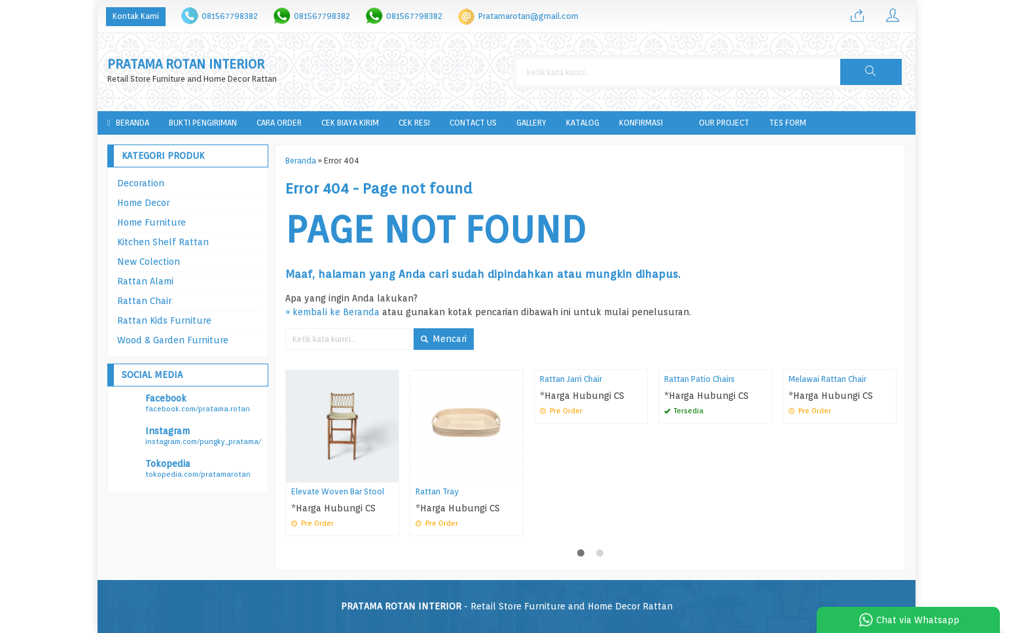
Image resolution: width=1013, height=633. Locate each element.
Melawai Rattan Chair (827, 379)
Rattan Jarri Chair (571, 379)
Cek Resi (414, 123)
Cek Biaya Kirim (350, 123)
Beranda (128, 123)
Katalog (582, 123)
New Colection (148, 261)
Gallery (531, 123)
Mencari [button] (444, 339)
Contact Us (473, 123)
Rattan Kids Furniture (164, 320)
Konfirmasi (641, 123)
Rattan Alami (145, 281)
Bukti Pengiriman (203, 123)
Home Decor (143, 202)
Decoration (140, 183)
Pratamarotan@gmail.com (528, 16)
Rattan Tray (437, 491)
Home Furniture (151, 222)
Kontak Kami (136, 16)
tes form (787, 123)
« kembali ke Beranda (332, 312)
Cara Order (279, 123)
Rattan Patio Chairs (699, 379)
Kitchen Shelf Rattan (163, 242)
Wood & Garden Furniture (172, 340)
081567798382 (230, 16)
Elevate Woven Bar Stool (337, 491)
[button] (871, 72)
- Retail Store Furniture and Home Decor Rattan (507, 606)
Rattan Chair (144, 301)
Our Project (724, 123)
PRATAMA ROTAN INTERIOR (185, 64)
